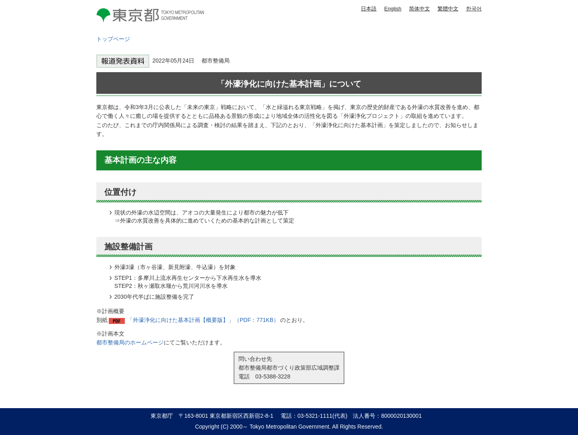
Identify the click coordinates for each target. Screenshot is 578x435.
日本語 (369, 9)
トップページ (113, 39)
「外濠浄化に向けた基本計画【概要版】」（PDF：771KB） (203, 320)
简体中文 (419, 9)
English (392, 9)
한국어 (474, 9)
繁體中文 (448, 9)
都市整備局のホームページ (130, 342)
